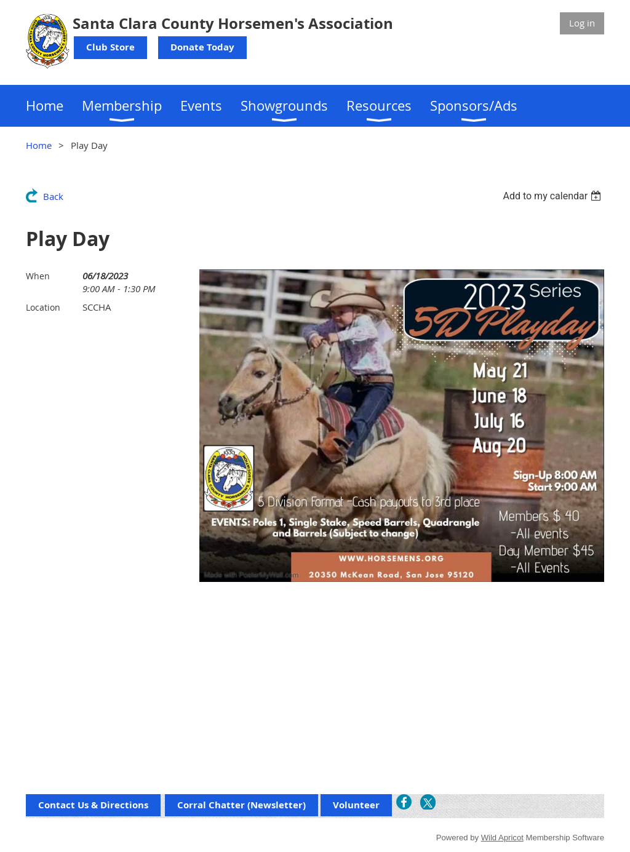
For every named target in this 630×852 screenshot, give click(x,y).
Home (39, 145)
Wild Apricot (502, 837)
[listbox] (553, 196)
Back (53, 196)
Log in (582, 23)
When (38, 276)
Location (43, 307)
